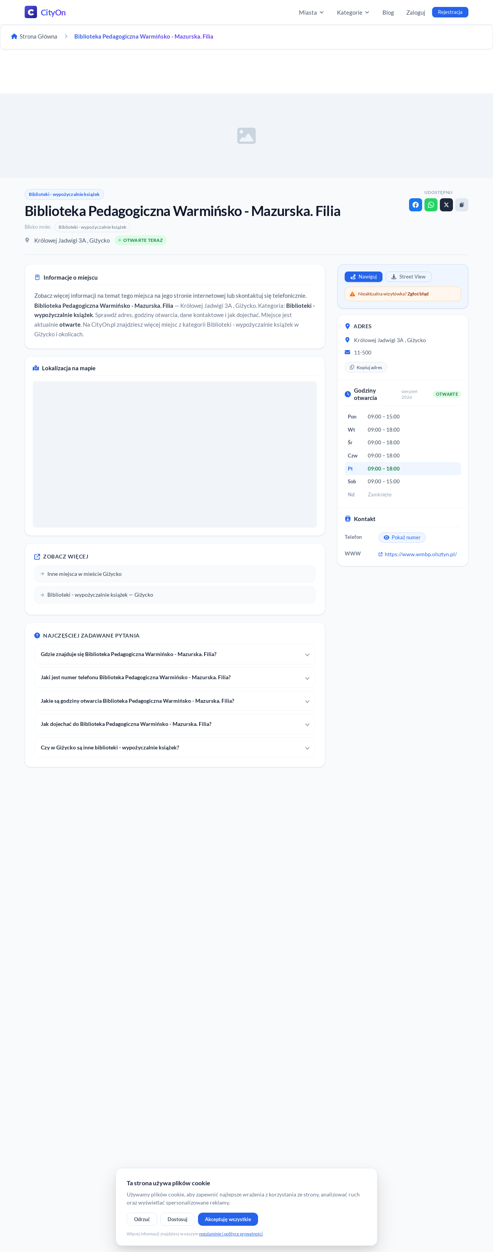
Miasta (312, 12)
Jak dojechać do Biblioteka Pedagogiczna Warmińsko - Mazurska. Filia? (126, 723)
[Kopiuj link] (461, 204)
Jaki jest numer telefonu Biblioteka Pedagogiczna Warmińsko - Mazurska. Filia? (136, 677)
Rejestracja (450, 12)
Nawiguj (363, 276)
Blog (388, 12)
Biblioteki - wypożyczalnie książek (64, 194)
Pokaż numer (402, 537)
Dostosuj (178, 1219)
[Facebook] (415, 204)
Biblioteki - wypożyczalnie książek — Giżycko (96, 594)
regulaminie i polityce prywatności (231, 1233)
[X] (446, 204)
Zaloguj (415, 12)
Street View (408, 276)
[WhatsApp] (431, 204)
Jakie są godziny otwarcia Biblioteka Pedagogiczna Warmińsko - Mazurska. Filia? (137, 700)
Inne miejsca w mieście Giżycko (81, 573)
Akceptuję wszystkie (228, 1219)
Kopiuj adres (366, 367)
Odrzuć (142, 1219)
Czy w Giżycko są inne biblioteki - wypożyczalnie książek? (110, 747)
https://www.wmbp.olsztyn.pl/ (418, 554)
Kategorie (353, 12)
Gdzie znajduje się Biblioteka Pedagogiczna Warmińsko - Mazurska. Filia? (128, 654)
